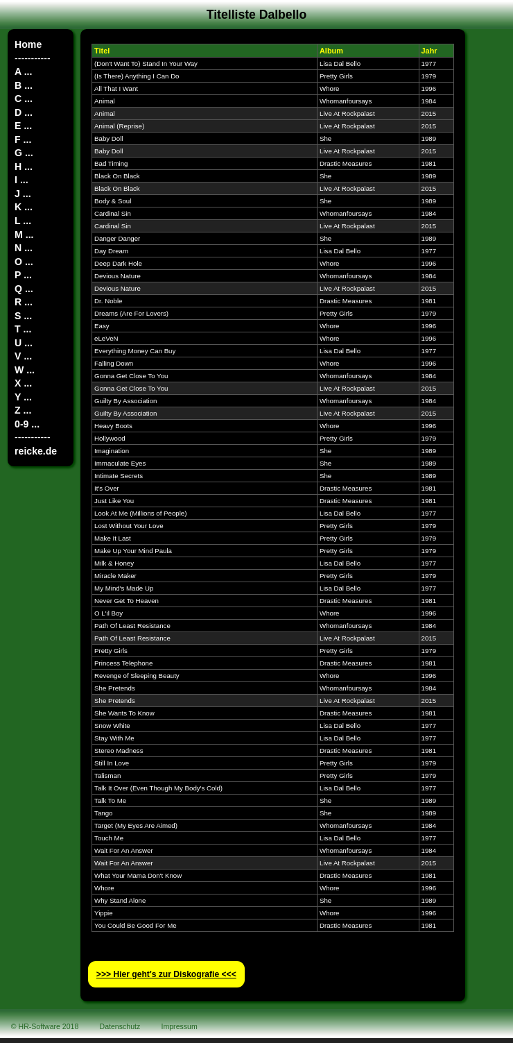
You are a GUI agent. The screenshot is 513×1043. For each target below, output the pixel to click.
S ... (23, 315)
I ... (21, 179)
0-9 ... (27, 424)
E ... (23, 125)
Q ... (24, 288)
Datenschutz (120, 1026)
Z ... (23, 410)
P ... (23, 274)
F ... (23, 139)
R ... (24, 301)
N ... (24, 247)
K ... (24, 206)
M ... (24, 234)
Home (28, 44)
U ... (24, 342)
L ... (23, 220)
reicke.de (36, 451)
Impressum (180, 1026)
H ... (24, 166)
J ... (23, 193)
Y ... (23, 396)
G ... (24, 152)
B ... (24, 85)
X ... (23, 383)
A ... (23, 71)
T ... (23, 328)
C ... (24, 98)
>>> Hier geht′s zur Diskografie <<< (166, 974)
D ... (24, 112)
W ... (25, 369)
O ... (24, 261)
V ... (23, 356)
